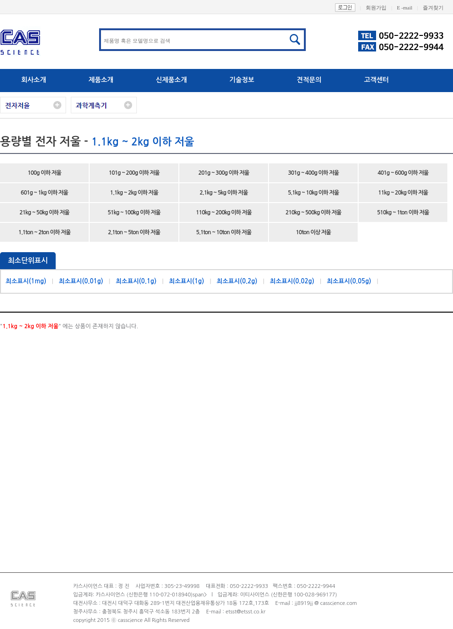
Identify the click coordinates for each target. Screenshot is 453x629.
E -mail (410, 7)
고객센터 (376, 79)
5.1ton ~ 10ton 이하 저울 (224, 232)
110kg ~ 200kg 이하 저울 (224, 212)
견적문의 (309, 79)
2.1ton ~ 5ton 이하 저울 (134, 232)
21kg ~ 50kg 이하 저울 (44, 212)
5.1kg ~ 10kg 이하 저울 (313, 193)
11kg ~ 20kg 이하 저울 (403, 193)
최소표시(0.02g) (292, 281)
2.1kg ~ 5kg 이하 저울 (224, 193)
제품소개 (101, 79)
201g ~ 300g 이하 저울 (223, 173)
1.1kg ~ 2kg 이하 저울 (134, 193)
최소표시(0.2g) (237, 281)
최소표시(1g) (186, 281)
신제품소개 (171, 79)
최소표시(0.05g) (349, 281)
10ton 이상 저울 (313, 232)
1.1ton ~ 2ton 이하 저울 (44, 232)
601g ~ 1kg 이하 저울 (44, 193)
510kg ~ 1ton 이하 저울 (403, 212)
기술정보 (241, 79)
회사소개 (33, 79)
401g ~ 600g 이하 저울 (403, 173)
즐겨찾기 (438, 7)
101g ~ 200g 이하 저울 (134, 173)
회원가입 (381, 7)
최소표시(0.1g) (136, 281)
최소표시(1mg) (26, 281)
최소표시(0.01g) (81, 281)
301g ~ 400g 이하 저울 (313, 173)
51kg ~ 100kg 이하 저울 (134, 212)
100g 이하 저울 (44, 173)
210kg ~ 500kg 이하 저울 (313, 212)
